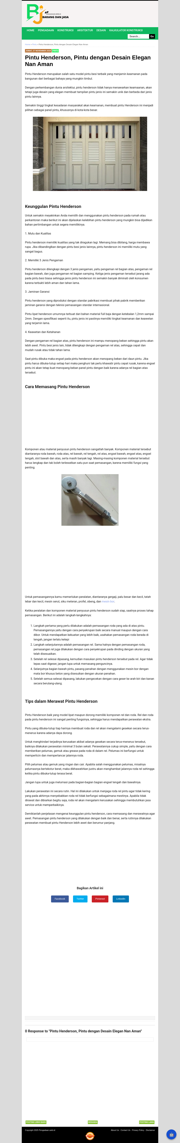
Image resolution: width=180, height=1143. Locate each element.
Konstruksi (66, 30)
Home (30, 30)
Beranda (92, 1122)
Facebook (59, 898)
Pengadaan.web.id (47, 1130)
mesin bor (108, 601)
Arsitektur (85, 30)
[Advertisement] (90, 418)
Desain (101, 30)
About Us (115, 1130)
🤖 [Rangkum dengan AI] (171, 1134)
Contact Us (125, 1130)
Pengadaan (46, 30)
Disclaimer (150, 1130)
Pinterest (100, 898)
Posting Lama (147, 1122)
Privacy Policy (138, 1130)
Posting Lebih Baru (36, 1122)
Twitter (80, 898)
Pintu (55, 51)
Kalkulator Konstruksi (126, 30)
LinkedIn (121, 898)
